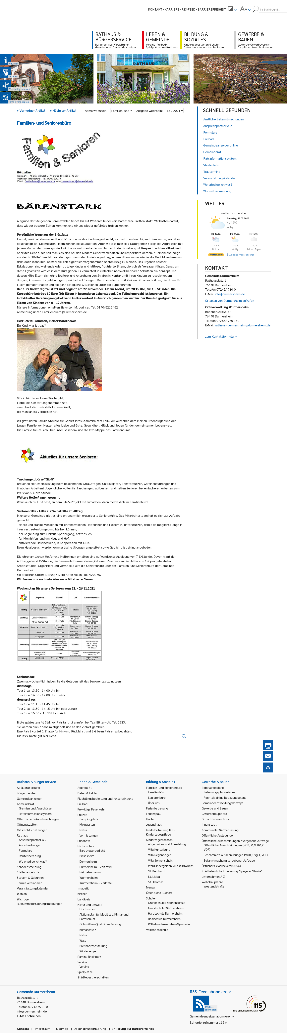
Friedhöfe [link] (84, 841)
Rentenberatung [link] (30, 856)
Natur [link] (83, 830)
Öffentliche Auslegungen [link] (218, 835)
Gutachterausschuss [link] (215, 819)
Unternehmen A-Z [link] (213, 876)
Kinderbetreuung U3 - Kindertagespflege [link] (160, 832)
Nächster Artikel (63, 110)
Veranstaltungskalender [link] (32, 888)
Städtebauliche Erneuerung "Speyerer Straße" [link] (232, 871)
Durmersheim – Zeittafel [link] (96, 867)
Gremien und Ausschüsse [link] (35, 808)
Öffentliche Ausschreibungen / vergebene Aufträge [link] (235, 841)
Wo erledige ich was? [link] (33, 861)
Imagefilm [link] (84, 888)
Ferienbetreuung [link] (157, 808)
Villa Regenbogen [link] (159, 855)
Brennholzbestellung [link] (93, 946)
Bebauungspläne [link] (213, 787)
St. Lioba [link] (154, 876)
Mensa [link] (150, 887)
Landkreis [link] (84, 899)
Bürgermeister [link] (26, 793)
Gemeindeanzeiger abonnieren (210, 1016)
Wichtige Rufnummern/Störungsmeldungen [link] (39, 901)
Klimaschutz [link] (88, 930)
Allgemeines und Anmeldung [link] (167, 844)
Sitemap (62, 1028)
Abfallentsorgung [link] (28, 787)
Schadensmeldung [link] (29, 867)
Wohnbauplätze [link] (212, 882)
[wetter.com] (216, 255)
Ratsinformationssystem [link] (35, 813)
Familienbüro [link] (156, 792)
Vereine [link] (84, 966)
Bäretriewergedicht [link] (92, 850)
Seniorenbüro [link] (157, 797)
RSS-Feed (188, 9)
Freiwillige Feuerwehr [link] (91, 809)
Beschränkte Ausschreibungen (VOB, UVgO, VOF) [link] (236, 855)
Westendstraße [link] (214, 886)
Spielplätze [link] (85, 972)
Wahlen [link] (22, 893)
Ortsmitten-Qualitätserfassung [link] (100, 924)
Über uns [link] (154, 803)
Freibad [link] (82, 804)
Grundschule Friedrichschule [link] (166, 902)
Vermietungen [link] (89, 835)
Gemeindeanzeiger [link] (29, 798)
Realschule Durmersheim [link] (164, 919)
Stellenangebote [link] (28, 872)
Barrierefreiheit (212, 9)
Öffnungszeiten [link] (27, 824)
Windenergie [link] (88, 951)
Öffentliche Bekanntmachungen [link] (38, 819)
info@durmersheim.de (230, 294)
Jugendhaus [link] (154, 824)
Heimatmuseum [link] (90, 872)
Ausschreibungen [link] (30, 845)
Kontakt (155, 9)
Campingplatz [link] (89, 819)
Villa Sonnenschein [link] (160, 860)
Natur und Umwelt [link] (90, 904)
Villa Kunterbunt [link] (159, 849)
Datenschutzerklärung (90, 1028)
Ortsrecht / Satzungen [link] (32, 830)
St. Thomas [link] (155, 882)
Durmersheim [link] (88, 861)
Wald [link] (83, 940)
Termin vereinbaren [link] (29, 883)
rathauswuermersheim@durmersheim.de (242, 325)
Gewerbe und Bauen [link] (215, 808)
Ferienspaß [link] (153, 813)
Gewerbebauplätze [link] (214, 813)
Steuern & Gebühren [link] (30, 877)
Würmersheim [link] (89, 877)
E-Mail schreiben (29, 1016)
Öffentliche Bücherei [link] (159, 892)
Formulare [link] (25, 850)
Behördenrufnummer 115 (207, 1022)
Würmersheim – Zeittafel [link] (96, 883)
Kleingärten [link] (87, 824)
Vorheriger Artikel (31, 110)
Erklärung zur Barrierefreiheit (133, 1028)
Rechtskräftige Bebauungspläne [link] (225, 797)
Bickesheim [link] (87, 856)
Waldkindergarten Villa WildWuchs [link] (171, 866)
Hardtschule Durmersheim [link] (165, 913)
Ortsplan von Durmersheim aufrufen (229, 300)
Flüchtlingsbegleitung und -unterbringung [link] (105, 798)
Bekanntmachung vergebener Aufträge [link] (229, 860)
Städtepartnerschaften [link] (93, 977)
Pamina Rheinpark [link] (89, 956)
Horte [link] (150, 819)
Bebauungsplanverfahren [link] (220, 792)
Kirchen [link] (82, 893)
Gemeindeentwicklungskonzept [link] (223, 803)
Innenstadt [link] (209, 824)
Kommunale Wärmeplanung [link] (220, 830)
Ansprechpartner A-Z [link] (33, 840)
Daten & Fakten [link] (88, 793)
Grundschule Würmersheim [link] (166, 908)
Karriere (172, 9)
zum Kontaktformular (219, 336)
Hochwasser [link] (87, 909)
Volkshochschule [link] (157, 930)
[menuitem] (232, 9)
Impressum (42, 1028)
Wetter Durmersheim (235, 213)
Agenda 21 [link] (85, 787)
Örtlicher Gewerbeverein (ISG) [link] (221, 866)
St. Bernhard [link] (156, 871)
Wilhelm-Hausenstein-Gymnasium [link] (170, 924)
